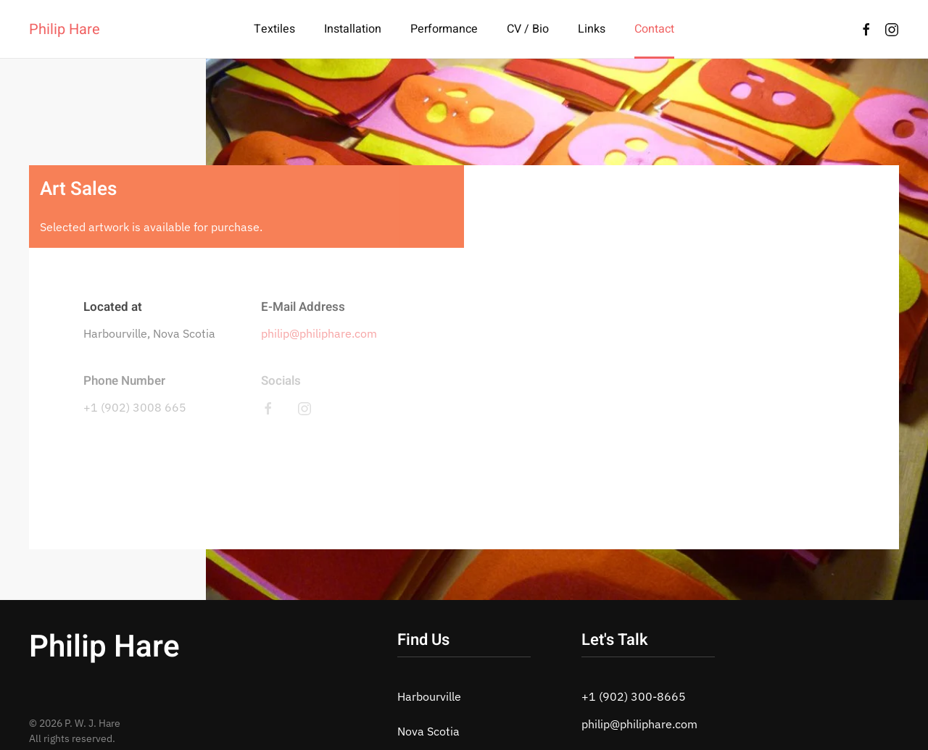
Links (591, 29)
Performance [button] (444, 29)
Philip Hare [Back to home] (64, 29)
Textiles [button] (274, 29)
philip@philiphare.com (319, 333)
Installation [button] (352, 29)
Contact (654, 29)
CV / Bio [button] (528, 29)
